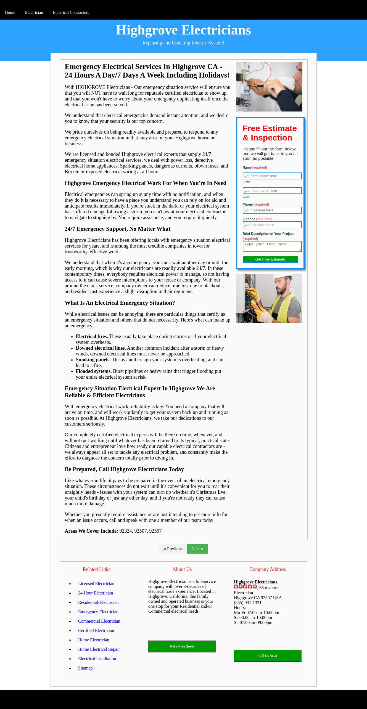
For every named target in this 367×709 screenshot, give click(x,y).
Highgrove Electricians (183, 30)
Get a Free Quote (182, 646)
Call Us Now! (267, 656)
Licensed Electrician (96, 583)
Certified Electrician (96, 630)
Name (255, 167)
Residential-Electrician (98, 602)
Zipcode (257, 219)
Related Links (96, 569)
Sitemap (85, 668)
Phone (256, 204)
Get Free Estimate (270, 261)
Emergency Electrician (98, 611)
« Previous (173, 548)
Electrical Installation (97, 658)
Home (10, 12)
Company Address (267, 569)
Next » (197, 548)
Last (246, 197)
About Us (182, 569)
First (246, 182)
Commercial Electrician (99, 621)
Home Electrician (93, 640)
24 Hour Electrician (95, 593)
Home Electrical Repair (99, 649)
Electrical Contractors (71, 12)
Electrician (34, 12)
